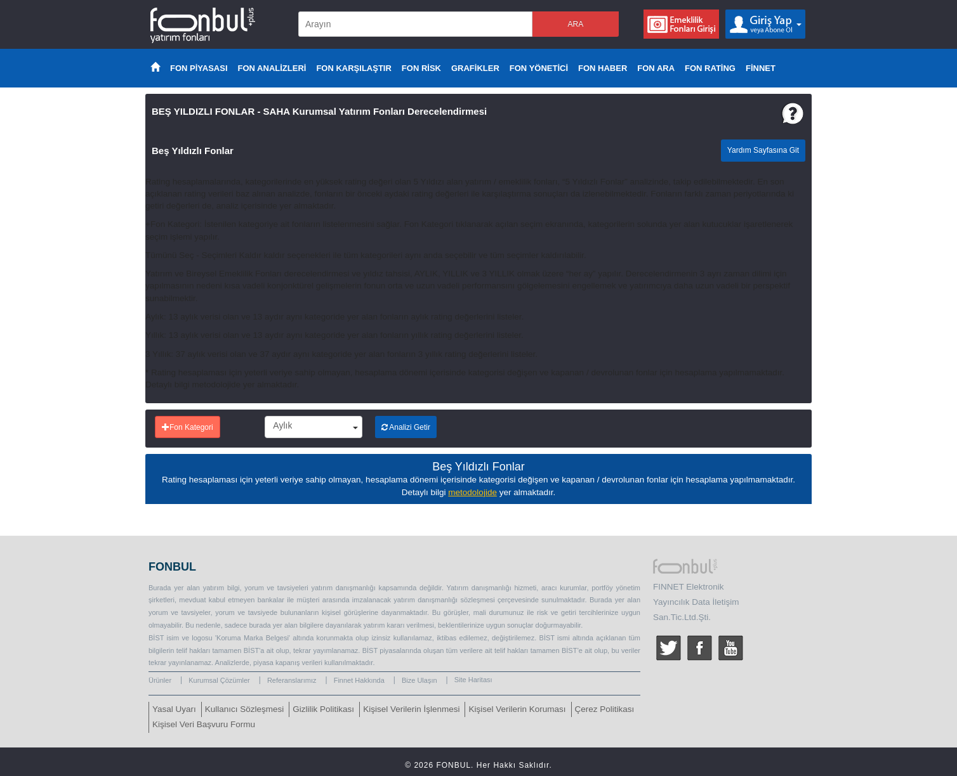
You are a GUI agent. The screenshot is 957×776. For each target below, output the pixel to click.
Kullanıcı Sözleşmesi (244, 709)
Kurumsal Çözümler (219, 680)
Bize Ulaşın (419, 680)
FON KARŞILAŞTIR (353, 68)
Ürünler (159, 680)
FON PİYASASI (199, 68)
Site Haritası (473, 679)
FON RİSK (421, 68)
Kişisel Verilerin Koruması (516, 709)
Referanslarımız (292, 680)
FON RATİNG (710, 68)
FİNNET (761, 68)
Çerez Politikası (605, 709)
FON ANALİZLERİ (272, 68)
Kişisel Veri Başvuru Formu (203, 724)
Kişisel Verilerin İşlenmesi (411, 709)
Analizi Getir (405, 427)
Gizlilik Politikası (323, 709)
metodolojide (472, 492)
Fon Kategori (187, 427)
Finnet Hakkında (359, 680)
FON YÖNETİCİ (539, 68)
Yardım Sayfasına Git (763, 150)
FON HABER (602, 68)
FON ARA (656, 68)
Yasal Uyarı (174, 709)
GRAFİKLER (475, 68)
